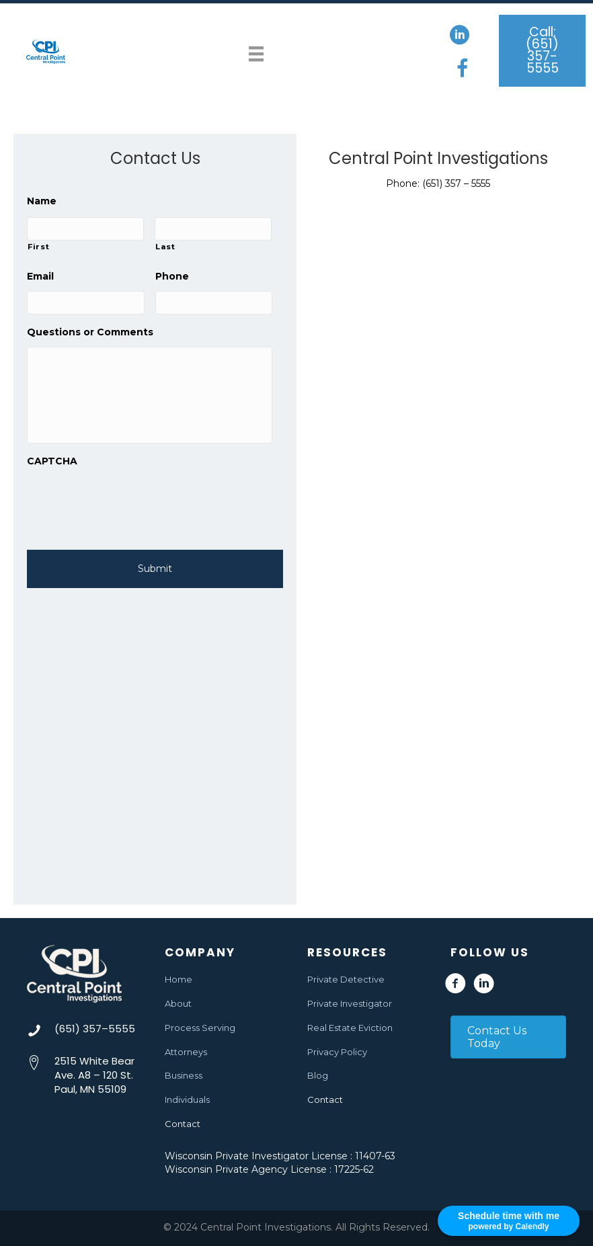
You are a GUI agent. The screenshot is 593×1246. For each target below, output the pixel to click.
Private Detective (346, 979)
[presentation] (129, 509)
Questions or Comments (90, 327)
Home (178, 979)
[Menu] (256, 51)
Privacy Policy (337, 1051)
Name (41, 201)
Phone (172, 273)
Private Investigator (349, 1003)
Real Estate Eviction (350, 1027)
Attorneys (186, 1051)
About (178, 1003)
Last (165, 244)
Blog (317, 1076)
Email (40, 273)
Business (183, 1076)
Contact (182, 1123)
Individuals (187, 1100)
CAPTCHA (52, 468)
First (38, 244)
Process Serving (200, 1027)
